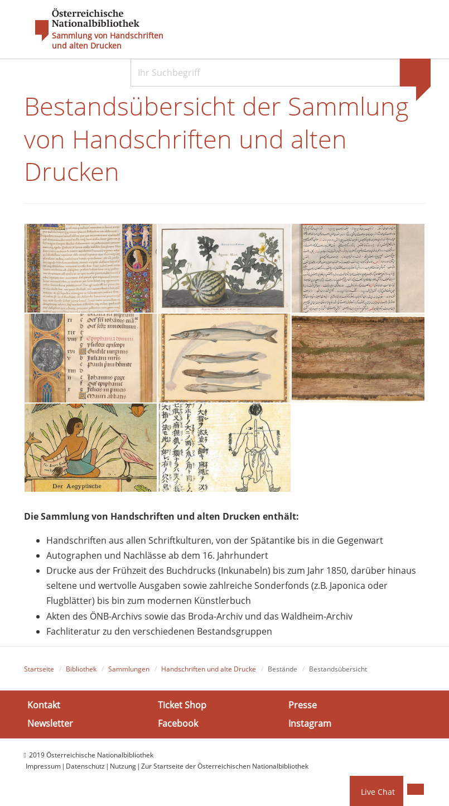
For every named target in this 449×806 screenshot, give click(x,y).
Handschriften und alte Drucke (208, 669)
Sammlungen (128, 669)
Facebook (178, 723)
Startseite (39, 669)
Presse (302, 705)
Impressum (43, 766)
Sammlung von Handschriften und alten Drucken (107, 41)
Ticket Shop (182, 705)
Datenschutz (85, 766)
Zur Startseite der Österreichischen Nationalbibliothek (224, 766)
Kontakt (43, 705)
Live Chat (378, 791)
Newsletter (50, 723)
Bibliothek (81, 669)
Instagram (309, 723)
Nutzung (123, 766)
